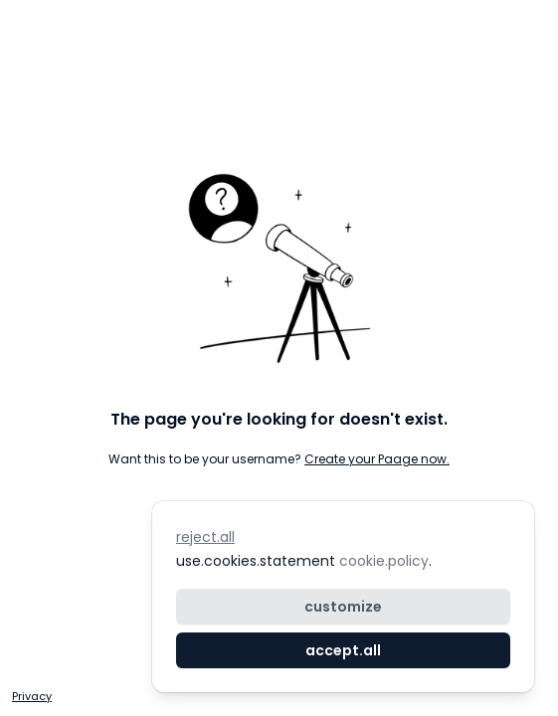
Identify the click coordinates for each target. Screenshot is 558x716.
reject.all (205, 537)
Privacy (32, 696)
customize (343, 607)
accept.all (343, 650)
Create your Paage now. (377, 458)
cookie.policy (382, 561)
